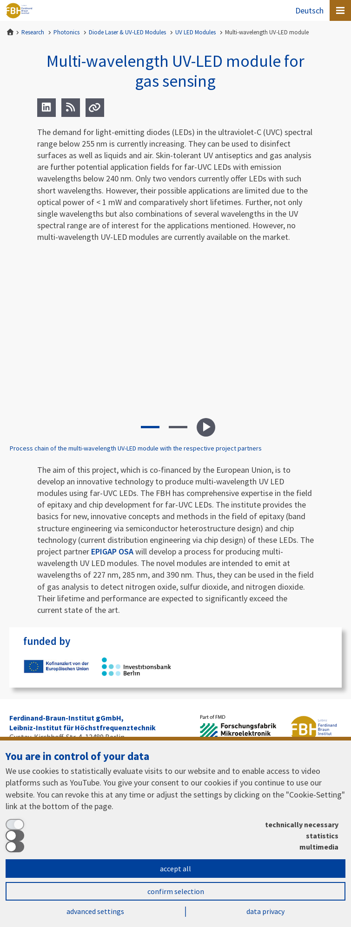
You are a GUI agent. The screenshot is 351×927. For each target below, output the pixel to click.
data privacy (265, 911)
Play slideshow (206, 427)
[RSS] (70, 107)
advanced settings (95, 911)
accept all (175, 868)
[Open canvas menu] (340, 10)
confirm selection (175, 891)
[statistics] (172, 835)
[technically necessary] (172, 824)
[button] (150, 427)
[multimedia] (172, 846)
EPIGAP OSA (112, 551)
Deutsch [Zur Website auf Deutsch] (309, 10)
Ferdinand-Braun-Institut (19, 10)
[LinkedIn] (46, 107)
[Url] (95, 107)
